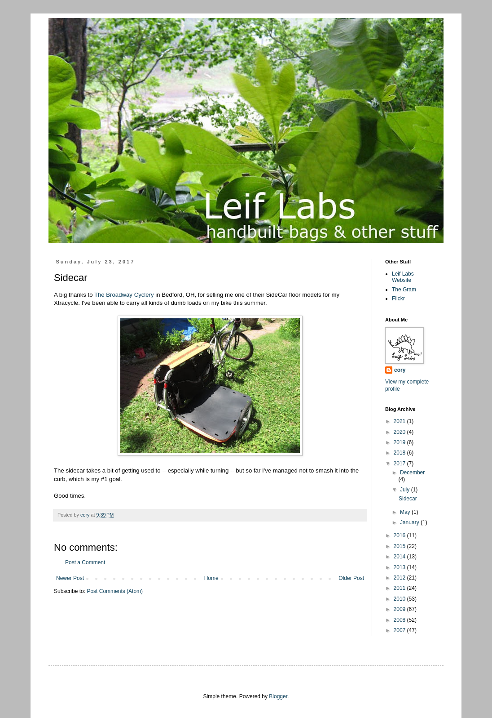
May (406, 512)
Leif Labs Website (403, 277)
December (412, 472)
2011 (400, 588)
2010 (400, 599)
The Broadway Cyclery (124, 294)
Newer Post (70, 578)
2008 (400, 620)
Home (211, 578)
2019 (400, 442)
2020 (400, 432)
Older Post (351, 578)
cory (399, 370)
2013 (400, 567)
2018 (400, 453)
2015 (400, 546)
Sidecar (408, 498)
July (405, 489)
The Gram (404, 289)
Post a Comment (85, 562)
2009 (400, 609)
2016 (400, 535)
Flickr (398, 298)
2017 (400, 463)
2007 (400, 630)
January (410, 522)
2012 (400, 578)
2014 (400, 556)
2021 (400, 421)
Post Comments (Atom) (115, 591)
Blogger (278, 696)
